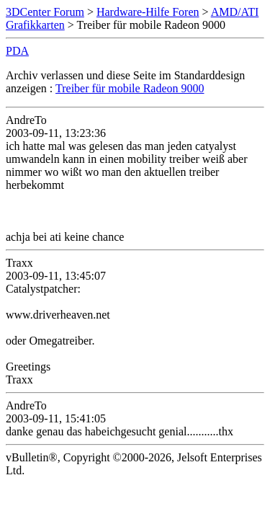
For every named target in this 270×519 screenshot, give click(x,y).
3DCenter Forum (45, 12)
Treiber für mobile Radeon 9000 (129, 88)
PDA (17, 51)
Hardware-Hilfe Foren (147, 12)
